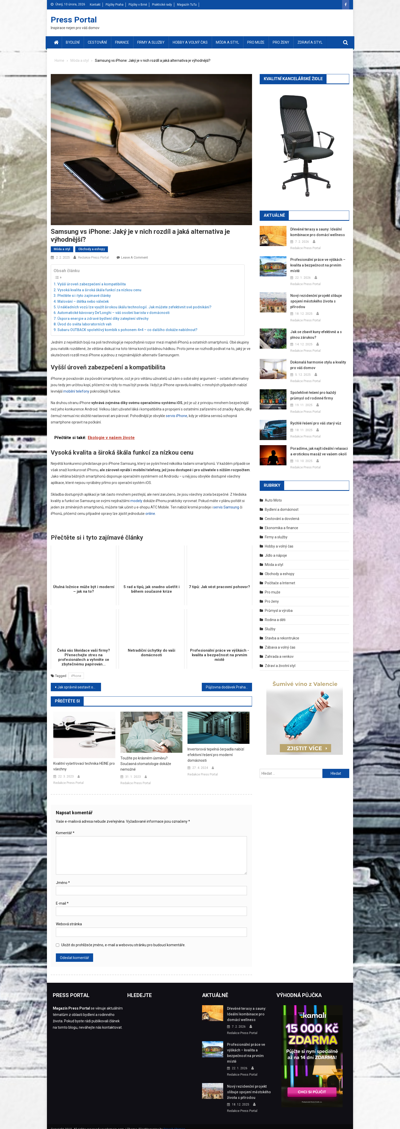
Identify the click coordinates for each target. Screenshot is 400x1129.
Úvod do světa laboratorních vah (84, 324)
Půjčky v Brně (138, 4)
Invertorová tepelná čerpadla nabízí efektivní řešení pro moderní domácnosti (216, 754)
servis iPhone (176, 416)
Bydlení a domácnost (281, 504)
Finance (122, 42)
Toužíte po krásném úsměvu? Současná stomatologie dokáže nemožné (145, 763)
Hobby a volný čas (190, 42)
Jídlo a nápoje (276, 550)
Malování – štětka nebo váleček (83, 301)
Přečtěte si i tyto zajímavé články (84, 296)
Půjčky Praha (114, 4)
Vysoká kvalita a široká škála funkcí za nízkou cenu (99, 290)
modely (136, 501)
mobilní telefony (76, 391)
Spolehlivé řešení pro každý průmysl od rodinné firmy (319, 390)
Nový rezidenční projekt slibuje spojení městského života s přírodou (319, 298)
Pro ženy (281, 42)
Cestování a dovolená (282, 513)
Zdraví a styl (309, 42)
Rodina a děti (275, 614)
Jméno (63, 883)
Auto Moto (273, 495)
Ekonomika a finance (281, 522)
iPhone (76, 676)
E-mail (62, 903)
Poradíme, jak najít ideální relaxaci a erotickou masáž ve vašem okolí (318, 446)
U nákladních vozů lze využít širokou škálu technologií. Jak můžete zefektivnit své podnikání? (134, 307)
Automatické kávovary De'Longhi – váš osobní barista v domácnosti (113, 313)
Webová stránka (69, 924)
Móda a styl (227, 42)
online (150, 514)
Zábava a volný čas (280, 642)
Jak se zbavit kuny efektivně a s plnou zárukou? (315, 329)
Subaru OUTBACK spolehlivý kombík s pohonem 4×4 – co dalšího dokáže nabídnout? (127, 330)
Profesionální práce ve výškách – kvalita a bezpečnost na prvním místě (316, 265)
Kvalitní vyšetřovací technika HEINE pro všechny (84, 766)
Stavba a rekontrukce (282, 632)
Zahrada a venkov (279, 651)
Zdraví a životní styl (280, 660)
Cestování (97, 42)
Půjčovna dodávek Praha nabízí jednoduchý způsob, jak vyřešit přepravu (229, 687)
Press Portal (74, 20)
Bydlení (73, 42)
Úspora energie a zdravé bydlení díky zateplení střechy (102, 319)
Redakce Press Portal (93, 257)
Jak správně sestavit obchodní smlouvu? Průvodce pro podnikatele (79, 687)
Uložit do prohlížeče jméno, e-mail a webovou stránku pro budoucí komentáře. (123, 945)
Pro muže (256, 42)
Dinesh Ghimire (174, 1123)
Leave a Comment (134, 257)
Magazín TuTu (187, 4)
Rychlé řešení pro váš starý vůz (315, 418)
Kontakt (95, 4)
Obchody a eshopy (91, 249)
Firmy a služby (151, 42)
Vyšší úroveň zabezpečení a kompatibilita (91, 284)
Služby (270, 623)
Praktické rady (162, 4)
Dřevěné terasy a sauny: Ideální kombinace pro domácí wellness (316, 232)
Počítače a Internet (280, 577)
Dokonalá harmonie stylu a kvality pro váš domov (317, 359)
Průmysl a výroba (279, 605)
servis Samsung (226, 507)
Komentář (65, 833)
